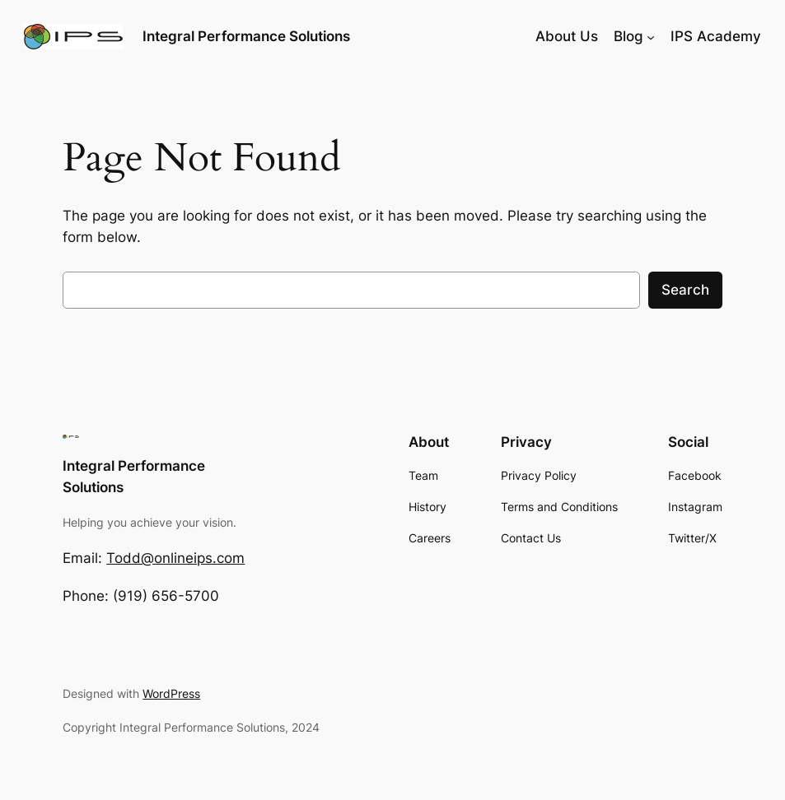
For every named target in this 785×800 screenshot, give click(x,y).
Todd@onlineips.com (175, 558)
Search (685, 289)
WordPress (171, 693)
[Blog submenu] (651, 36)
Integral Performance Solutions (246, 35)
